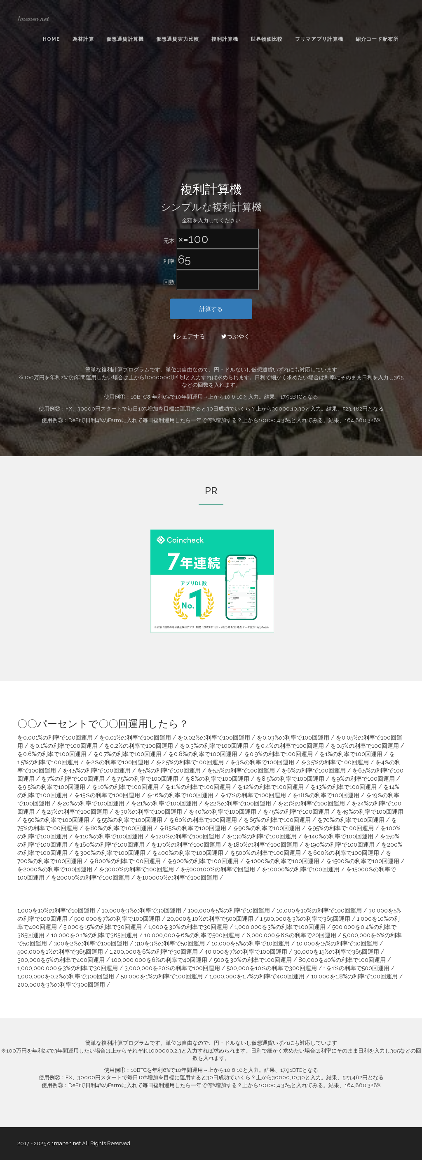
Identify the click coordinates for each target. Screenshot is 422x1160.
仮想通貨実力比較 (177, 39)
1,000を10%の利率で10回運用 (56, 910)
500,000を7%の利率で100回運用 (117, 918)
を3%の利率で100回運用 (262, 762)
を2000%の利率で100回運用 (54, 869)
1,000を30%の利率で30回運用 (188, 927)
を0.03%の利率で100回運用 (293, 737)
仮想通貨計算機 (125, 39)
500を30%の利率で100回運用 (253, 960)
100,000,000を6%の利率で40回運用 (159, 960)
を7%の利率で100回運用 (73, 778)
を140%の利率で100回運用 (338, 836)
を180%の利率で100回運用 (262, 844)
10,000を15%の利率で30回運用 (337, 943)
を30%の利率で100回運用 (148, 811)
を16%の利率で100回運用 (180, 795)
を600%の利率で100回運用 (343, 853)
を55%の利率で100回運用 (129, 820)
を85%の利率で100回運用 (192, 828)
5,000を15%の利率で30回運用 (102, 927)
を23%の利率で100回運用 (311, 803)
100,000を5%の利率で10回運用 (229, 910)
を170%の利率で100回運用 (186, 844)
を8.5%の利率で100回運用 (290, 778)
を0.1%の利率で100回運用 (64, 745)
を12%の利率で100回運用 (270, 787)
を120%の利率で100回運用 (185, 836)
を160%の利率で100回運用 (109, 844)
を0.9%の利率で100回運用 (278, 754)
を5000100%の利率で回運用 (218, 869)
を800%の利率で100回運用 (125, 861)
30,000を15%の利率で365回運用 (336, 951)
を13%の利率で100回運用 (343, 787)
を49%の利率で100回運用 (369, 811)
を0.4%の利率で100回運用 (289, 745)
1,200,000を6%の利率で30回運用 (154, 951)
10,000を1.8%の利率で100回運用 (354, 976)
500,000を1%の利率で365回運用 (60, 951)
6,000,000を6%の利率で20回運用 (291, 935)
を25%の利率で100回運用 (74, 811)
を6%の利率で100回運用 (313, 770)
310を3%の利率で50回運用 (170, 943)
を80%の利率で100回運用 (118, 828)
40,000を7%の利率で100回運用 (245, 951)
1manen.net (33, 18)
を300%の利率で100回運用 (109, 853)
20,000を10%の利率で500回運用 (210, 918)
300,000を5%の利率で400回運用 (61, 960)
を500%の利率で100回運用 (265, 853)
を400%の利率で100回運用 (187, 853)
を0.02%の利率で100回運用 (214, 737)
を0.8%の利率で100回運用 (202, 754)
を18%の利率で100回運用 (326, 795)
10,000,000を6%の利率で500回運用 (192, 935)
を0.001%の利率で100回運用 (55, 737)
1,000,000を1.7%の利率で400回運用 (257, 976)
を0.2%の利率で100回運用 (138, 745)
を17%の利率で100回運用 (253, 795)
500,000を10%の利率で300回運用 (272, 968)
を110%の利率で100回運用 (108, 836)
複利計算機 (224, 39)
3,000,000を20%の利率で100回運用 (172, 968)
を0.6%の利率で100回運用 (52, 754)
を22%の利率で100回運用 (237, 803)
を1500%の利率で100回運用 (362, 861)
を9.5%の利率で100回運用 (51, 787)
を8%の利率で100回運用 (217, 778)
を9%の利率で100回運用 (363, 778)
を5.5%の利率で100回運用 (241, 770)
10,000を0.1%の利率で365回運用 (94, 935)
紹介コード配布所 (377, 39)
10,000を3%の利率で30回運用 (141, 910)
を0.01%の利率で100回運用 (135, 737)
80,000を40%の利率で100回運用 (342, 960)
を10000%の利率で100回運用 (301, 869)
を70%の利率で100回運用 (350, 820)
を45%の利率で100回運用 (296, 811)
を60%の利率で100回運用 (203, 820)
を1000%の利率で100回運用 (282, 861)
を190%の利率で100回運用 (340, 844)
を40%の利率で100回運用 (222, 811)
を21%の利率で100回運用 (164, 803)
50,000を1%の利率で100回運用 (162, 976)
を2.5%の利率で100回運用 (190, 762)
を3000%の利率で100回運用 (136, 869)
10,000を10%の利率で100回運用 (319, 910)
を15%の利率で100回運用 (107, 795)
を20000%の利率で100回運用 (90, 877)
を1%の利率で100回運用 (350, 754)
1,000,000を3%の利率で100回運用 (280, 927)
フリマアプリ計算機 (319, 39)
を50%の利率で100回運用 (55, 820)
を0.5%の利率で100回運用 (365, 745)
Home (51, 39)
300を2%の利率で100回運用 (91, 943)
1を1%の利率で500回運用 (356, 968)
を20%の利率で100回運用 (90, 803)
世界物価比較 (267, 39)
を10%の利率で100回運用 (125, 787)
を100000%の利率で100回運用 (177, 877)
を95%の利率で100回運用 (340, 828)
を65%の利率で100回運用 (277, 820)
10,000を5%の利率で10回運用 (250, 943)
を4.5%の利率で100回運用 (97, 770)
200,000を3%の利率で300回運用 (61, 984)
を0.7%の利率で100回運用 (127, 754)
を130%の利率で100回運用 (262, 836)
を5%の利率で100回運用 (169, 770)
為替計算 (83, 39)
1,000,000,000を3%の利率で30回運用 (67, 968)
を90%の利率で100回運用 (266, 828)
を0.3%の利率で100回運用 (214, 745)
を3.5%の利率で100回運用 (335, 762)
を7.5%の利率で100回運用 (144, 778)
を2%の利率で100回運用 (117, 762)
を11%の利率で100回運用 (198, 787)
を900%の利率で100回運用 (203, 861)
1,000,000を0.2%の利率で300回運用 (65, 976)
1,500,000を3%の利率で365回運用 (305, 918)
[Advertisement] (211, 119)
